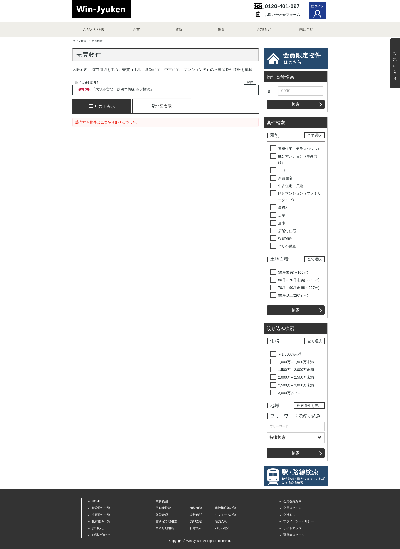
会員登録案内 (292, 501)
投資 (221, 29)
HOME (96, 501)
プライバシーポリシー (298, 521)
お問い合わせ (101, 535)
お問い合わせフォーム (282, 15)
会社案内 (289, 515)
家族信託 (196, 515)
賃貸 (178, 29)
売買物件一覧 (101, 515)
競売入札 (221, 521)
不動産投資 (163, 508)
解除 (250, 82)
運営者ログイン (294, 535)
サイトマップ (292, 528)
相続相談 (196, 508)
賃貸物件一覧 (101, 508)
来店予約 (306, 29)
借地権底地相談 (225, 508)
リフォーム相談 (225, 515)
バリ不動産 (222, 528)
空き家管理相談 (166, 521)
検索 (296, 104)
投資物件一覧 (101, 521)
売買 (136, 29)
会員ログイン (292, 508)
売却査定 (264, 29)
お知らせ (98, 528)
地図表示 (162, 105)
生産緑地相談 (165, 528)
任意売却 (196, 528)
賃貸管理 (162, 515)
